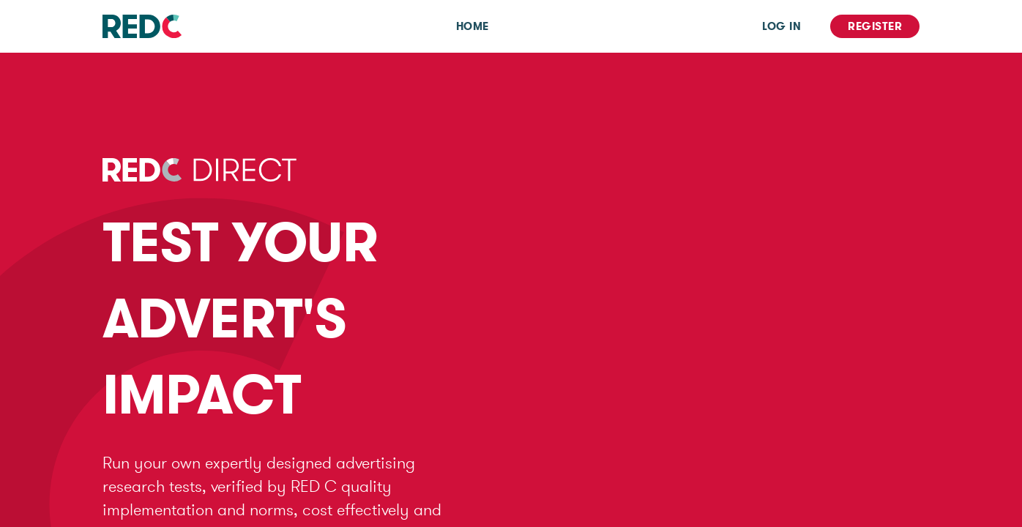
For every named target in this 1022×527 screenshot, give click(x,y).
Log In (781, 26)
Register (875, 26)
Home (472, 26)
